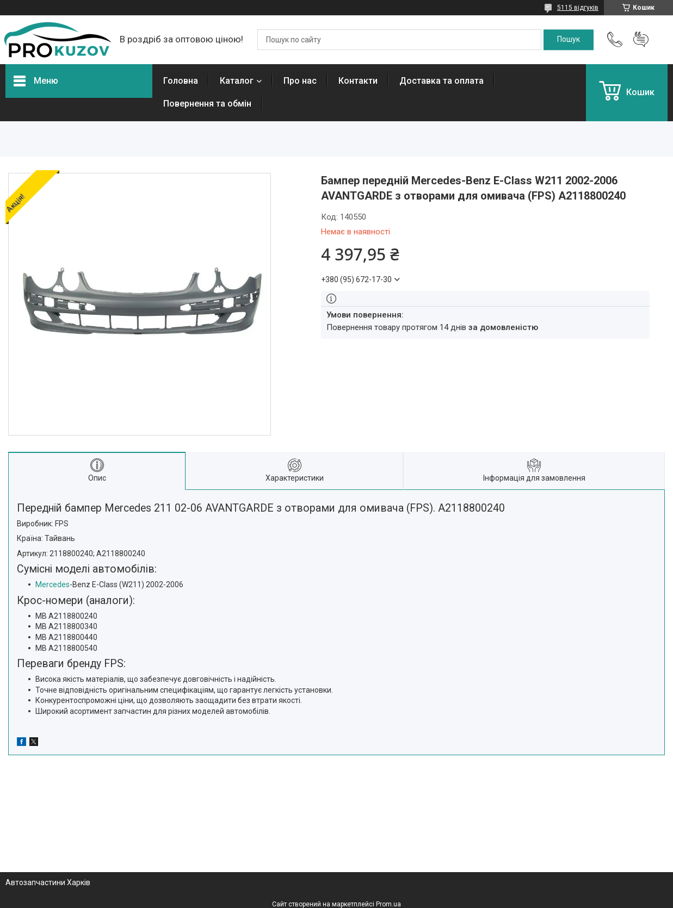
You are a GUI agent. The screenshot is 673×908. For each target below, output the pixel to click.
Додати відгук (641, 40)
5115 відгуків (577, 7)
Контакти (358, 81)
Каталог (237, 81)
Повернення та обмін (207, 103)
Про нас (300, 81)
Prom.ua (388, 904)
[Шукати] (569, 39)
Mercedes (52, 584)
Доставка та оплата (441, 81)
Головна (180, 81)
